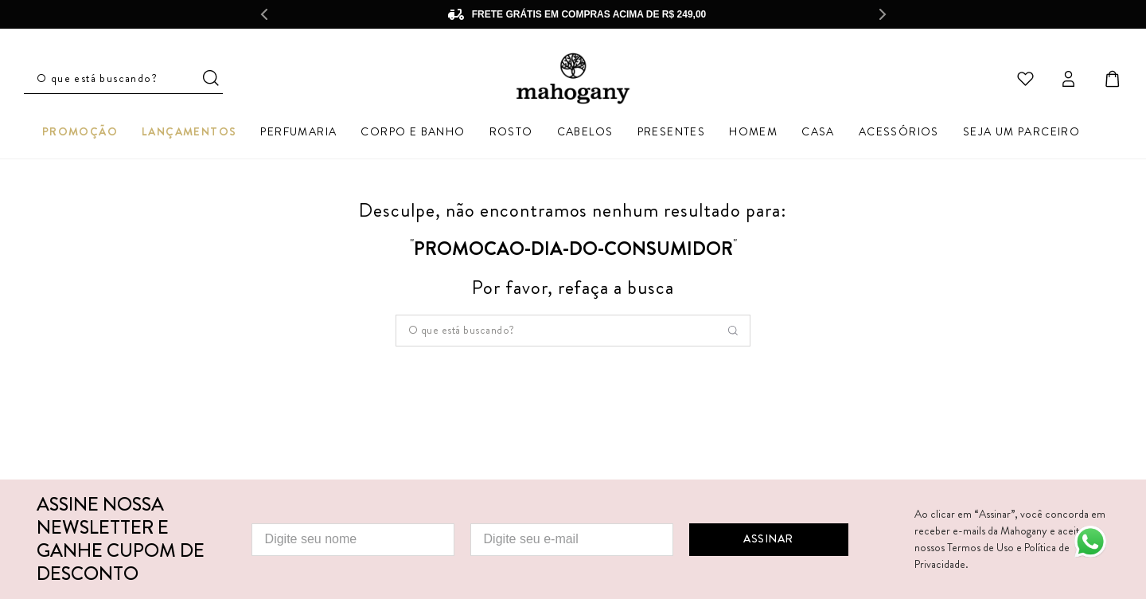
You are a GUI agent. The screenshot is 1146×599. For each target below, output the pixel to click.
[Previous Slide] (263, 14)
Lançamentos (189, 131)
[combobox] (573, 330)
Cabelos (585, 131)
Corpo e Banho (413, 131)
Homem (753, 131)
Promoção (80, 131)
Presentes (671, 131)
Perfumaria (298, 131)
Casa (818, 131)
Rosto (511, 131)
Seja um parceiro (1021, 131)
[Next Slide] (882, 14)
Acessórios (899, 131)
